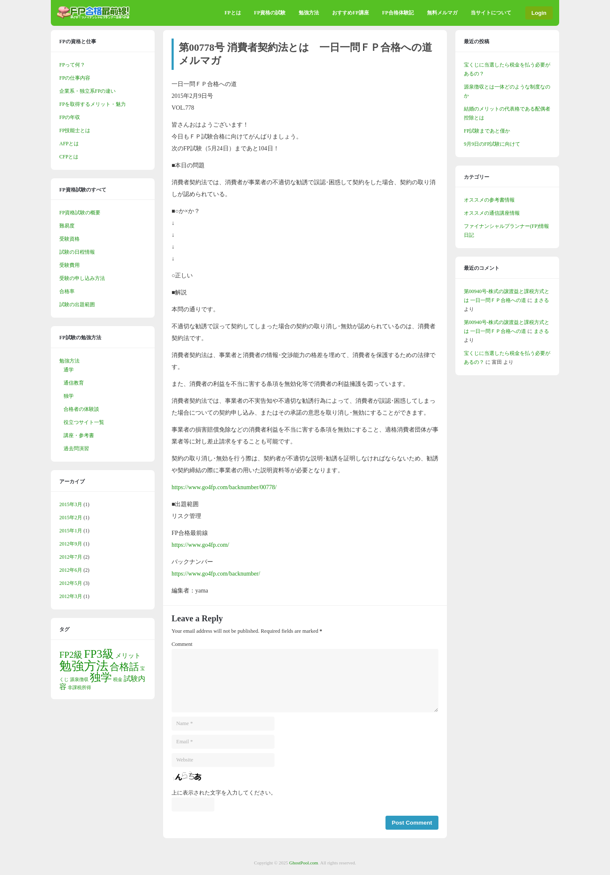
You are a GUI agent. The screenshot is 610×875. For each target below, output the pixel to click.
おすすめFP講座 (350, 13)
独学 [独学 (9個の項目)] (101, 677)
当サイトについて (491, 13)
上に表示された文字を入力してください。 (224, 793)
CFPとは (68, 157)
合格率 (67, 291)
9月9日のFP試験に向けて (492, 144)
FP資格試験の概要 (79, 213)
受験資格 (69, 239)
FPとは (233, 13)
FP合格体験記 (398, 13)
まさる (541, 300)
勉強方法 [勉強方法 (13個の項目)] (83, 666)
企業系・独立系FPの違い (87, 91)
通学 (69, 370)
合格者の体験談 (81, 409)
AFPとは (69, 144)
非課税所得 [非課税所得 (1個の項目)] (79, 687)
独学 (69, 396)
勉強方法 (309, 13)
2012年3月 (70, 596)
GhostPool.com (303, 862)
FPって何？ (72, 65)
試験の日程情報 (77, 252)
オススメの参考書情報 (489, 200)
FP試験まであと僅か (487, 131)
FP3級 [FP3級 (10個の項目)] (99, 654)
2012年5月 (70, 583)
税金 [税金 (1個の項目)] (117, 679)
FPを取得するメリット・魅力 (92, 104)
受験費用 (69, 265)
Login (539, 13)
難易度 (67, 226)
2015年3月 (70, 504)
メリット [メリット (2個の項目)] (128, 655)
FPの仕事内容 (74, 78)
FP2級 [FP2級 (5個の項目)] (71, 655)
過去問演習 (76, 448)
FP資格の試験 (270, 13)
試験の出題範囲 (77, 304)
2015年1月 (70, 531)
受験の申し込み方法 (82, 278)
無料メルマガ (442, 13)
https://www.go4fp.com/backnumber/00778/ (224, 487)
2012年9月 (70, 544)
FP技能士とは (74, 130)
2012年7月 (70, 557)
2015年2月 (70, 518)
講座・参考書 (79, 435)
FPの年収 (69, 117)
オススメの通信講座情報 (492, 213)
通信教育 (74, 383)
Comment (182, 644)
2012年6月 (70, 570)
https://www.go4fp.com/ (200, 545)
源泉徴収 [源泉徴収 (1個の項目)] (79, 679)
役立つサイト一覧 (84, 422)
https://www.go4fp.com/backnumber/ (216, 573)
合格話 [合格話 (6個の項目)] (124, 667)
